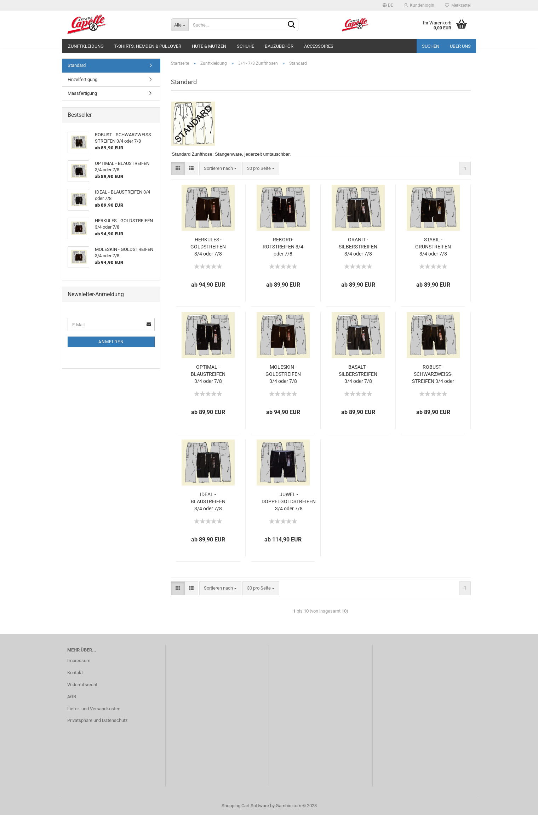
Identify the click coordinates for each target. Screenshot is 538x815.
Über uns (460, 46)
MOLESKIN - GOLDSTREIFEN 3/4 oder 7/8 (283, 374)
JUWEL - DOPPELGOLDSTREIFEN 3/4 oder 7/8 (289, 501)
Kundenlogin (419, 5)
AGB (71, 696)
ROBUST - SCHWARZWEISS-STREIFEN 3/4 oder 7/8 (433, 374)
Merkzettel (458, 5)
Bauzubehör (279, 46)
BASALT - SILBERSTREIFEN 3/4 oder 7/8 (358, 374)
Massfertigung (82, 93)
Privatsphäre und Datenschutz (97, 720)
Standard (77, 65)
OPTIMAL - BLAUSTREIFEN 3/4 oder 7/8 (208, 374)
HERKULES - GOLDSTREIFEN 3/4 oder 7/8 (208, 247)
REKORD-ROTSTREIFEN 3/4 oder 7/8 (283, 247)
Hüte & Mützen (209, 46)
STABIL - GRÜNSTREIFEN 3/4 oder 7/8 (433, 247)
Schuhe (245, 46)
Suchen (430, 46)
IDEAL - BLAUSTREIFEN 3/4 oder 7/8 (208, 501)
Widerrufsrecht (82, 684)
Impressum (78, 660)
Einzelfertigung (82, 79)
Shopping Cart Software (245, 805)
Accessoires (318, 46)
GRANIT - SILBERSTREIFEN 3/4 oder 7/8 (358, 247)
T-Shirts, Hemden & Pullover (147, 46)
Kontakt (75, 672)
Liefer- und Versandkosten (93, 708)
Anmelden (111, 341)
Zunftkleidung (86, 46)
